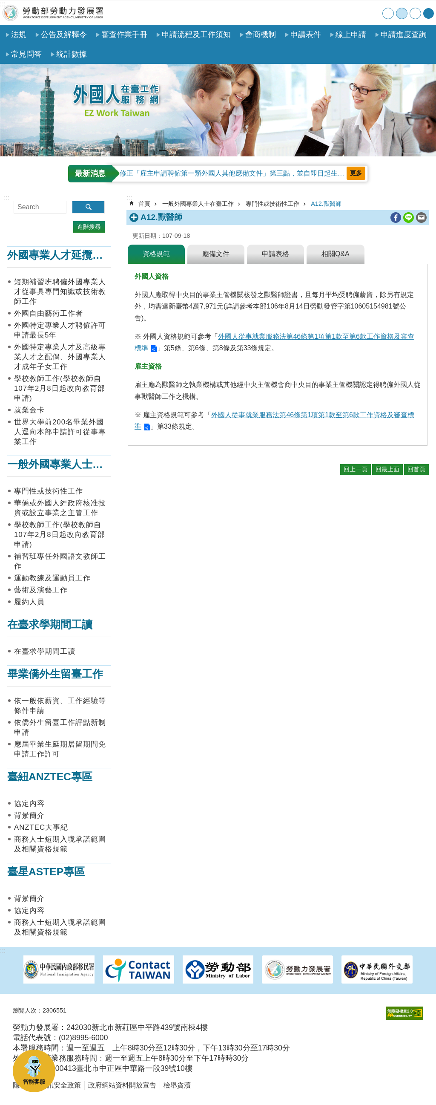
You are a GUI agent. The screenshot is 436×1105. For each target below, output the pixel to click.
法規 (18, 34)
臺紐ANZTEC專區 (49, 776)
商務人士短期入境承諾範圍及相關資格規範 (60, 844)
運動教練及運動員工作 (52, 578)
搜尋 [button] (88, 207)
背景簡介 (29, 815)
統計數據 (71, 54)
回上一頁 (355, 469)
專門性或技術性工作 (48, 491)
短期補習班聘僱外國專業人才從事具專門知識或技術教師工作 (60, 292)
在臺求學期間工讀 (49, 624)
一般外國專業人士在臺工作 (71, 464)
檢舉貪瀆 (177, 1085)
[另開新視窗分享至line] (408, 217)
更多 (356, 173)
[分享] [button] (428, 13)
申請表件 (305, 34)
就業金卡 (29, 410)
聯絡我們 (356, 12)
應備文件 (215, 253)
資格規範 (156, 253)
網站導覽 (339, 12)
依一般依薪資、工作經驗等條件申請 (60, 706)
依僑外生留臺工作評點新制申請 (60, 727)
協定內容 (29, 803)
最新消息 (90, 173)
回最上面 (387, 469)
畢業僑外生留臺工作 (55, 674)
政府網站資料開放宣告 (122, 1085)
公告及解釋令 (64, 34)
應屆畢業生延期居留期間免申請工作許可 (60, 749)
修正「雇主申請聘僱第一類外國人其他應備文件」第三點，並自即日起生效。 (235, 173)
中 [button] (402, 13)
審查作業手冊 (124, 34)
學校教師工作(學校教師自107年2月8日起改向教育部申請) (59, 388)
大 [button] (415, 13)
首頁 (321, 12)
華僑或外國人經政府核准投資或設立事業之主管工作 (60, 508)
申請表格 (275, 253)
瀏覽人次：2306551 (39, 1010)
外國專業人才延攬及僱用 (65, 255)
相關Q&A (335, 253)
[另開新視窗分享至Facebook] (395, 217)
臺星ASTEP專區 (46, 871)
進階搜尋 (89, 226)
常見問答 (26, 54)
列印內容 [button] (384, 218)
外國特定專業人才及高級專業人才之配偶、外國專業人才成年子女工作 (60, 357)
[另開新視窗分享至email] (421, 217)
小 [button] (388, 13)
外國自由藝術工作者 (48, 313)
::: (3, 4)
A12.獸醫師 (326, 203)
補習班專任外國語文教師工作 (60, 561)
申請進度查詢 (404, 34)
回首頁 (416, 469)
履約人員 (29, 602)
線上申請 (351, 34)
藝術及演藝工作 (41, 590)
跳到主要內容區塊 (4, 4)
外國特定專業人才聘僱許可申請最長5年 (60, 330)
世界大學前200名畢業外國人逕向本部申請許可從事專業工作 (60, 432)
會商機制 (260, 34)
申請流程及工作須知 (196, 34)
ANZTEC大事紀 (41, 827)
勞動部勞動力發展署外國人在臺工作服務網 (53, 12)
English (374, 12)
